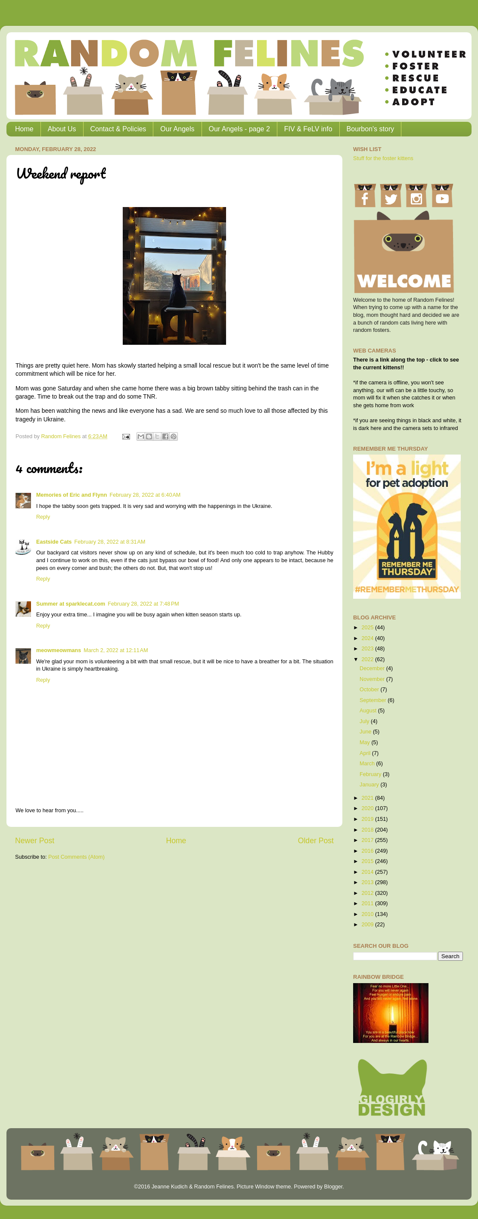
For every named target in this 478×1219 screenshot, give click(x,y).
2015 (368, 861)
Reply (43, 517)
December (373, 668)
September (374, 700)
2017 (368, 840)
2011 (368, 903)
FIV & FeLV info (308, 129)
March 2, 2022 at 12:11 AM (116, 650)
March (368, 764)
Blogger (333, 1187)
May (365, 742)
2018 (368, 830)
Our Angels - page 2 (239, 129)
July (365, 721)
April (366, 753)
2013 (368, 882)
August (369, 711)
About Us (62, 129)
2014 (368, 872)
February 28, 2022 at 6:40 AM (144, 495)
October (370, 690)
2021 (368, 798)
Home (24, 129)
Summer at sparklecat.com (70, 604)
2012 (368, 893)
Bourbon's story (370, 129)
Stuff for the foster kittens (383, 158)
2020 (368, 808)
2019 (368, 819)
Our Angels (177, 129)
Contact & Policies (118, 129)
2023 (368, 649)
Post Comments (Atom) (76, 857)
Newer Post (34, 840)
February (371, 774)
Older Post (316, 840)
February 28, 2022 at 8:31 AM (110, 542)
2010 (368, 914)
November (373, 679)
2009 (368, 925)
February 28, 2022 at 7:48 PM (143, 604)
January (370, 785)
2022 (368, 659)
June (366, 732)
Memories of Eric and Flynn (71, 495)
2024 (368, 638)
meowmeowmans (58, 650)
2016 (368, 851)
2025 (368, 628)
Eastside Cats (54, 542)
